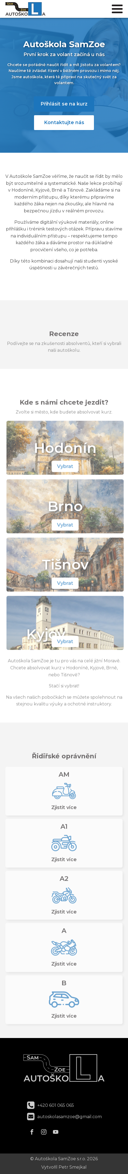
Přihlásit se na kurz (64, 104)
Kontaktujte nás (64, 122)
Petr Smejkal (73, 1167)
